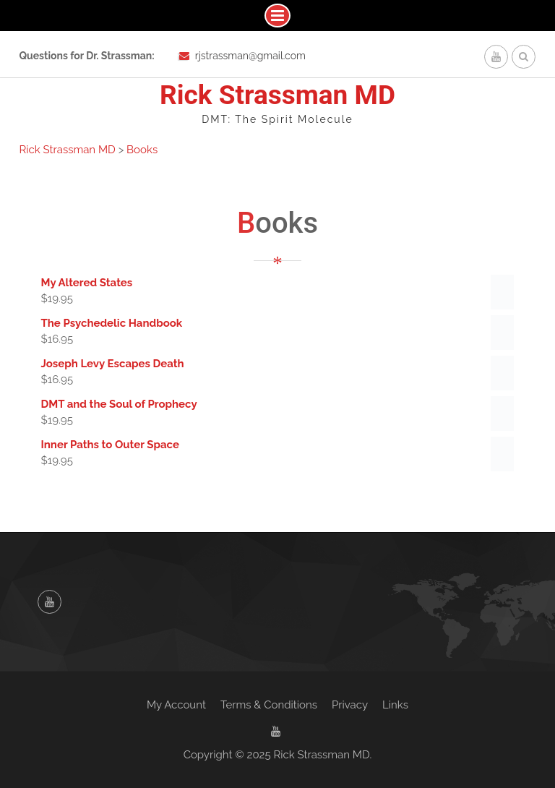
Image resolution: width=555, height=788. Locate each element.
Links (395, 704)
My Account (176, 704)
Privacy (350, 704)
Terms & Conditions (268, 704)
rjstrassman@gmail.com (250, 55)
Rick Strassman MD (277, 95)
